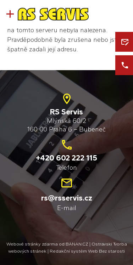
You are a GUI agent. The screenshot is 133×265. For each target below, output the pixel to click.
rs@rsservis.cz (66, 198)
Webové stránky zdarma (32, 244)
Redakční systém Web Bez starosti (87, 251)
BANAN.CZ (77, 244)
